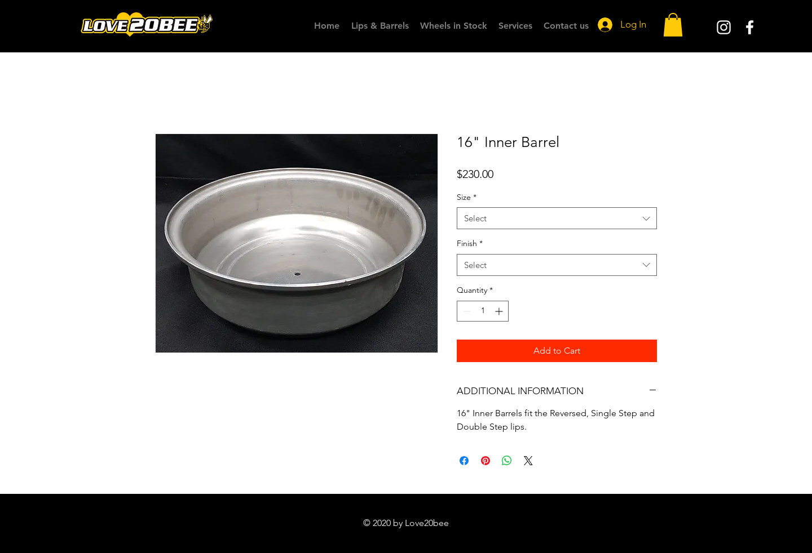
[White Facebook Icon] (749, 27)
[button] (673, 25)
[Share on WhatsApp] (507, 460)
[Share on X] (528, 460)
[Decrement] (465, 311)
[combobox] (557, 218)
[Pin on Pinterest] (485, 460)
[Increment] (500, 311)
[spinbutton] (483, 311)
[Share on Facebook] (464, 460)
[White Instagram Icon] (723, 27)
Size (466, 197)
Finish (470, 243)
